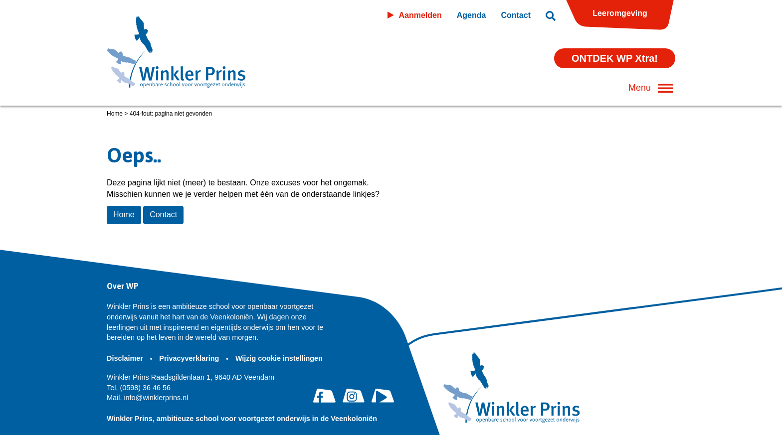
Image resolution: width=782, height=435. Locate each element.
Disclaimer (126, 358)
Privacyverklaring (190, 358)
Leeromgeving (619, 13)
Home (115, 113)
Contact (516, 15)
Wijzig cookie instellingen (280, 358)
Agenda (471, 15)
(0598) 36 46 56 (139, 388)
